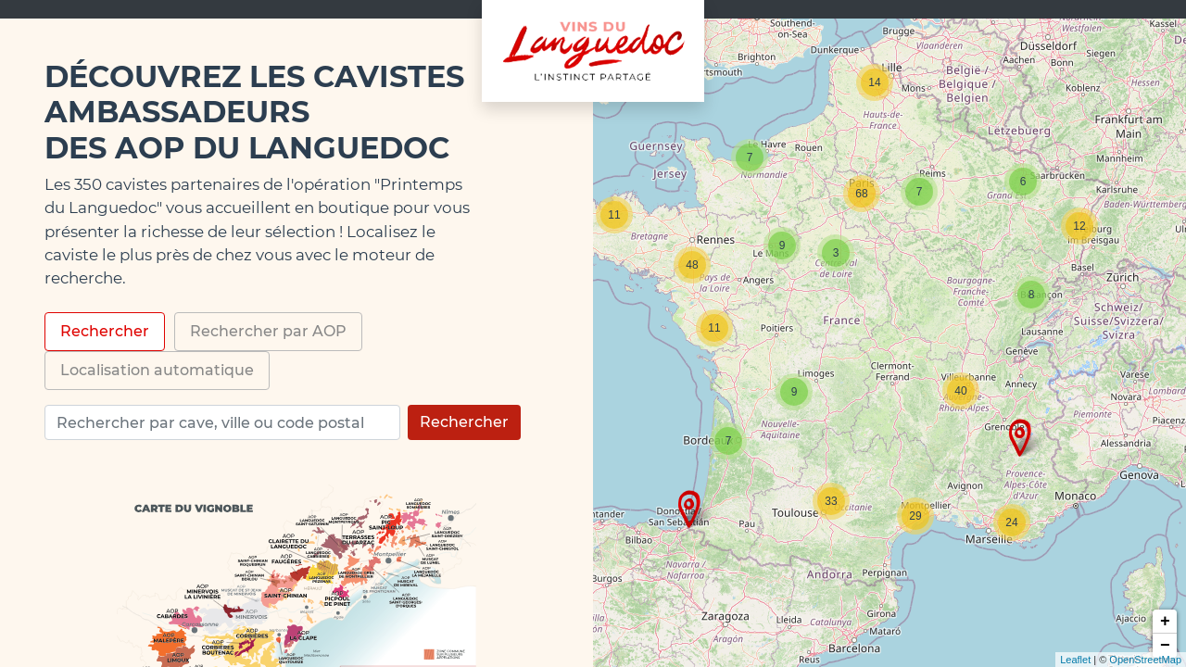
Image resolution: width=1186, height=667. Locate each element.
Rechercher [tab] (104, 331)
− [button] (1165, 646)
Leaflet (1075, 659)
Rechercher (464, 422)
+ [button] (1165, 621)
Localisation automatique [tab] (157, 370)
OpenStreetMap (1145, 659)
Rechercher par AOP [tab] (268, 331)
